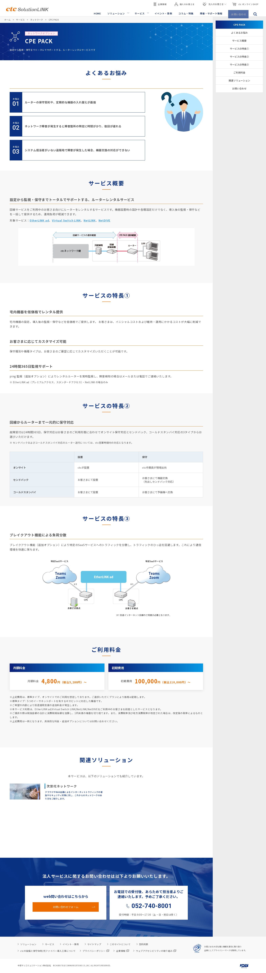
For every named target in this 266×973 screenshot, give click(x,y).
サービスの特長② (239, 56)
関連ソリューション (239, 80)
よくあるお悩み (239, 32)
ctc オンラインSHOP (245, 3)
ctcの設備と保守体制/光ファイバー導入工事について (48, 950)
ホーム (7, 19)
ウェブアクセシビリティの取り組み (156, 950)
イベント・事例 (165, 12)
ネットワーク (36, 19)
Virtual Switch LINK (66, 220)
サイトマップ (94, 944)
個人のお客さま (185, 3)
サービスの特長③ (239, 64)
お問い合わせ (239, 12)
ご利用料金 (239, 72)
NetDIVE (105, 220)
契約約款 (143, 944)
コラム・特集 (187, 12)
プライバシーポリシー (95, 950)
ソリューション (119, 12)
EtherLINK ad (39, 220)
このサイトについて (120, 944)
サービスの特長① (239, 48)
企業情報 (160, 3)
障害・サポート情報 (212, 12)
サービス (142, 12)
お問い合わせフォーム (65, 907)
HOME (100, 12)
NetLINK (90, 220)
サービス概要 (239, 40)
